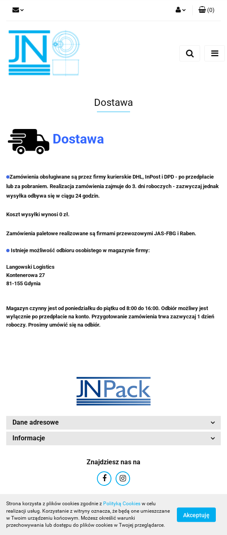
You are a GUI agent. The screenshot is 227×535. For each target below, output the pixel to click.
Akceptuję (196, 514)
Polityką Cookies (121, 503)
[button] (206, 10)
